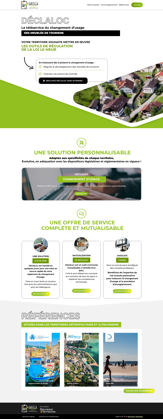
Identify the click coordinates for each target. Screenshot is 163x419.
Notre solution (93, 5)
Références (124, 5)
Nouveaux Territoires (135, 416)
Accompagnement (109, 5)
